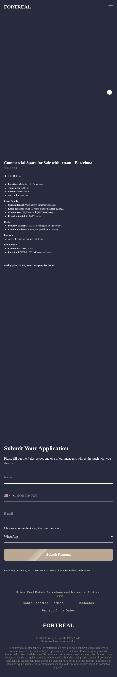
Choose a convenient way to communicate (31, 528)
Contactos (86, 603)
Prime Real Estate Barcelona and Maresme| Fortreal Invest (58, 594)
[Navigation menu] (110, 6)
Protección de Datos (58, 610)
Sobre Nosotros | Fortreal (44, 603)
